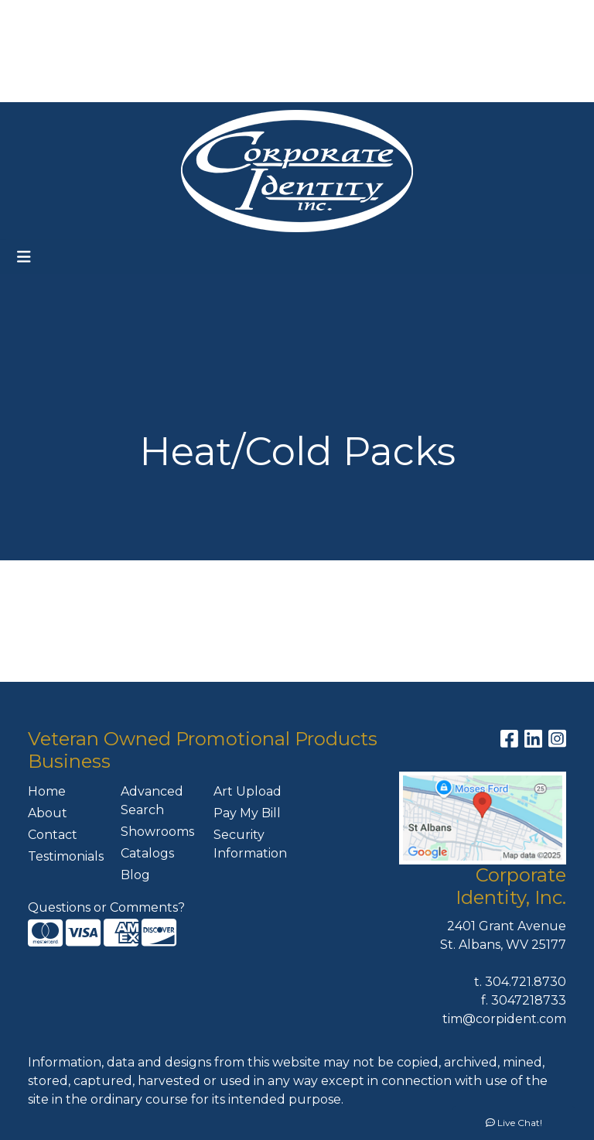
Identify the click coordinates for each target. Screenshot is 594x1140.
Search (379, 16)
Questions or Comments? (106, 907)
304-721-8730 (426, 50)
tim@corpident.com (504, 1019)
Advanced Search (152, 800)
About (47, 813)
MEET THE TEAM (228, 84)
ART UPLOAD (161, 50)
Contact (52, 834)
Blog (135, 875)
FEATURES (49, 50)
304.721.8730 (525, 981)
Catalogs (147, 853)
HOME (35, 16)
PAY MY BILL (53, 84)
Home (47, 791)
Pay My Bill (247, 813)
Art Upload (247, 791)
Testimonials (65, 856)
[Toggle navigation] (24, 257)
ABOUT (90, 16)
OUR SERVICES (198, 16)
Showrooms (157, 831)
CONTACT (133, 84)
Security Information (250, 844)
